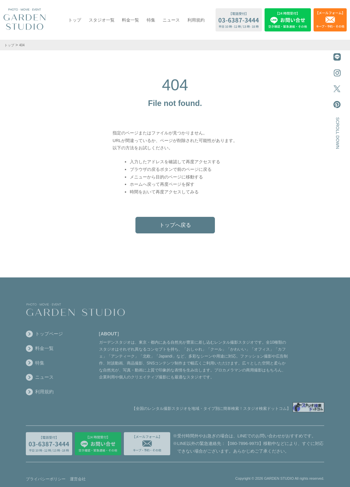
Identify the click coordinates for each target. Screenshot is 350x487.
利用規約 (196, 20)
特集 (151, 20)
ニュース (171, 20)
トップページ (44, 336)
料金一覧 (130, 20)
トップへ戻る (175, 225)
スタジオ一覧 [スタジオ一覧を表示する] (102, 20)
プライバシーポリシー (46, 482)
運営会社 (78, 482)
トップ (74, 20)
